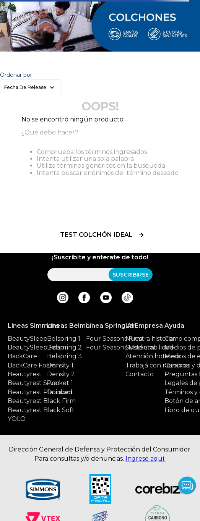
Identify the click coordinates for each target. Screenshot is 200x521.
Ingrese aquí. (145, 458)
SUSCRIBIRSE (130, 274)
